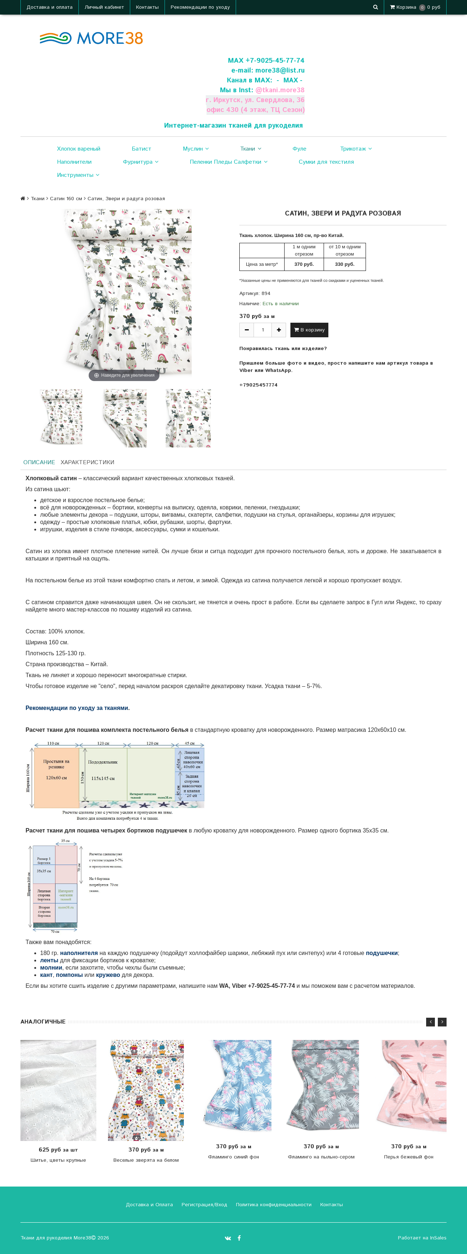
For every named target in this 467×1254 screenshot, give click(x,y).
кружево (108, 975)
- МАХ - (288, 80)
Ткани (250, 149)
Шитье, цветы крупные (58, 1160)
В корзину (309, 330)
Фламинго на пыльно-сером (321, 1157)
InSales (438, 1238)
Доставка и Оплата (148, 1204)
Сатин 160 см (66, 198)
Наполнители (74, 162)
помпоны (69, 975)
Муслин (196, 149)
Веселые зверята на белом (146, 1160)
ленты (49, 960)
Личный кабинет (104, 7)
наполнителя (79, 953)
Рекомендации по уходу (200, 7)
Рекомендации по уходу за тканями (77, 708)
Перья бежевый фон (408, 1157)
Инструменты (78, 175)
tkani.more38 (283, 90)
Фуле (299, 149)
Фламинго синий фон (233, 1157)
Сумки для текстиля (326, 162)
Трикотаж (356, 149)
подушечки (382, 953)
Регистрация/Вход (203, 1204)
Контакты (147, 7)
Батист (141, 149)
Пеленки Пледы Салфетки (228, 162)
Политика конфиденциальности (273, 1204)
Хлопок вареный (78, 149)
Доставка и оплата (50, 7)
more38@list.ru (279, 70)
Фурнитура (140, 162)
